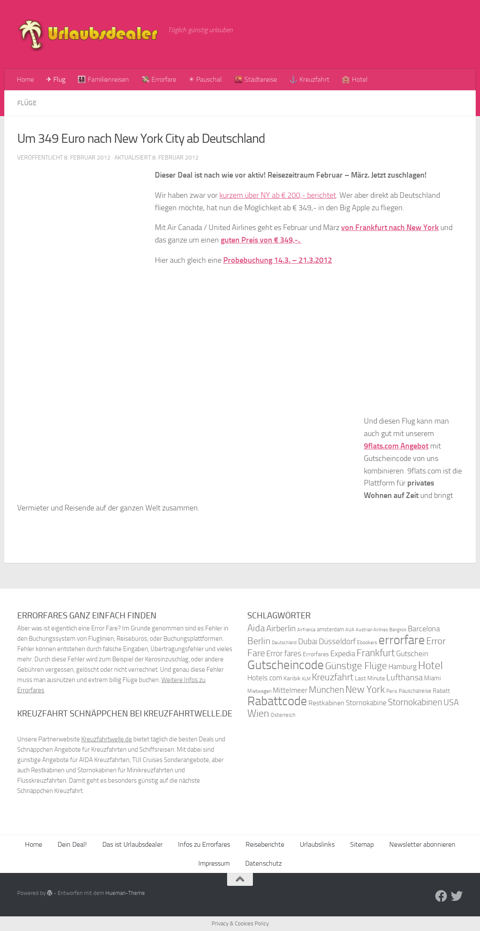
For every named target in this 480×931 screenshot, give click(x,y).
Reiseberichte (265, 844)
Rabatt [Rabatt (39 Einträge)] (441, 690)
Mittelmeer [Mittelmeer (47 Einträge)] (290, 690)
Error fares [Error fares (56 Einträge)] (284, 653)
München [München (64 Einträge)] (326, 689)
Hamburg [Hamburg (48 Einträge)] (402, 666)
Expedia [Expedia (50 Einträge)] (342, 653)
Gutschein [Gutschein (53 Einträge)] (412, 653)
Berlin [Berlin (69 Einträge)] (259, 641)
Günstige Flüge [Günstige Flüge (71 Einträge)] (356, 666)
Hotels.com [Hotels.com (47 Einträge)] (264, 678)
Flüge (27, 103)
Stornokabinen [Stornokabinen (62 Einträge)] (415, 702)
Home (25, 79)
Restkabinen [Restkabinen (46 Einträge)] (326, 703)
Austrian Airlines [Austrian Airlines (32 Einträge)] (372, 630)
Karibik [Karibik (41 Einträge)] (292, 678)
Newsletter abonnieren (422, 844)
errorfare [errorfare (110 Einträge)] (401, 640)
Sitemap (362, 844)
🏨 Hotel (355, 79)
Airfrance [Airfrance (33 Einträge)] (306, 630)
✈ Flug (55, 79)
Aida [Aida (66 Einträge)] (256, 628)
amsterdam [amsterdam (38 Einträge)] (330, 629)
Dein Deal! (72, 844)
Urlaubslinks (317, 844)
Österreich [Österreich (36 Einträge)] (283, 715)
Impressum (214, 863)
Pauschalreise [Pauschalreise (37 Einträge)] (415, 691)
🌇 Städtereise (255, 79)
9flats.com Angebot (396, 446)
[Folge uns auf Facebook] (441, 896)
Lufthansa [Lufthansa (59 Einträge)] (404, 677)
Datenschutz (263, 863)
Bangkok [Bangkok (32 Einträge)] (397, 630)
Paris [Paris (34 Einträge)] (391, 691)
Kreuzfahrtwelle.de (106, 739)
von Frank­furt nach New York (390, 227)
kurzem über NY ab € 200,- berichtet (277, 195)
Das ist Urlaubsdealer (132, 844)
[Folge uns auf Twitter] (457, 896)
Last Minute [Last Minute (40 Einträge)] (370, 678)
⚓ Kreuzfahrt (309, 79)
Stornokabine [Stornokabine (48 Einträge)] (366, 702)
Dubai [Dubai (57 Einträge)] (307, 641)
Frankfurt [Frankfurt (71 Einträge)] (376, 653)
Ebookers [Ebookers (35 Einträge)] (367, 642)
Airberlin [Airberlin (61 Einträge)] (281, 628)
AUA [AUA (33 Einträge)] (349, 630)
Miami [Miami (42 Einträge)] (432, 678)
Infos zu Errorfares (204, 844)
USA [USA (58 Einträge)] (451, 702)
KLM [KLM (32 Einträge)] (306, 679)
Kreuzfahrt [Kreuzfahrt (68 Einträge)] (333, 677)
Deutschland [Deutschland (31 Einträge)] (284, 642)
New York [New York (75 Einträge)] (365, 689)
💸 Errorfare (158, 79)
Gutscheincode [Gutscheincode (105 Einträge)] (285, 665)
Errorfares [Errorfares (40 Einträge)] (316, 654)
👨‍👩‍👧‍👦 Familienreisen (103, 79)
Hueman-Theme (125, 893)
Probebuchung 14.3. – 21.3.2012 (277, 260)
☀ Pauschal (205, 79)
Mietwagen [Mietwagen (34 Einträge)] (259, 691)
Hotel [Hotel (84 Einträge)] (430, 665)
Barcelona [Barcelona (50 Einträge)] (424, 628)
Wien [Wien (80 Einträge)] (258, 713)
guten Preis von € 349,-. (261, 240)
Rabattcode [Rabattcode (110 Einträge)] (277, 701)
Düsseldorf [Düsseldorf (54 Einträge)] (337, 641)
